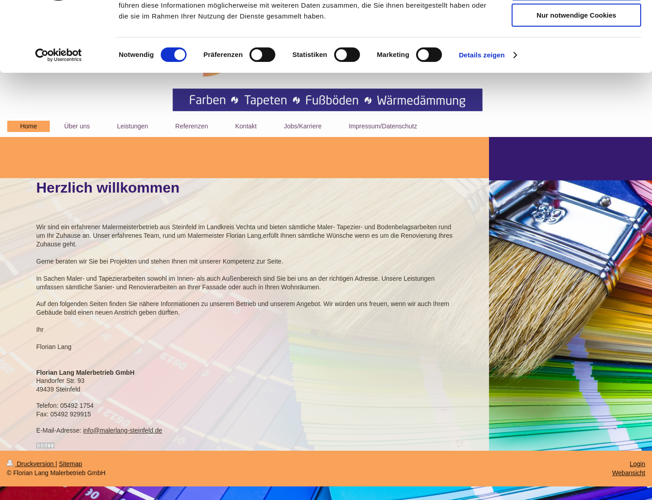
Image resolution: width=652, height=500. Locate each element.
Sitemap (70, 463)
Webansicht (628, 472)
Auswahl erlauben (576, 49)
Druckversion (31, 463)
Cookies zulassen (576, 22)
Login (637, 463)
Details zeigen (481, 115)
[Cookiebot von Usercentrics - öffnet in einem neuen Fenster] (58, 115)
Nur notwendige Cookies (576, 75)
